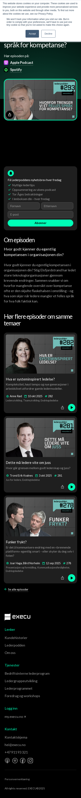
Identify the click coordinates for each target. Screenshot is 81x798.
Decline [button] (48, 33)
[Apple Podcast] (7, 760)
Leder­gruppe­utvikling (21, 681)
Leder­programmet (18, 688)
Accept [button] (32, 33)
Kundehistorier (16, 638)
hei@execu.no (15, 745)
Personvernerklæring (17, 779)
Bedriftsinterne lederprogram (27, 673)
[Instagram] (30, 760)
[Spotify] (15, 760)
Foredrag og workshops (22, 696)
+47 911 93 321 (16, 752)
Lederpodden (15, 645)
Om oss (10, 653)
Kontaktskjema (16, 737)
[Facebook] (22, 760)
